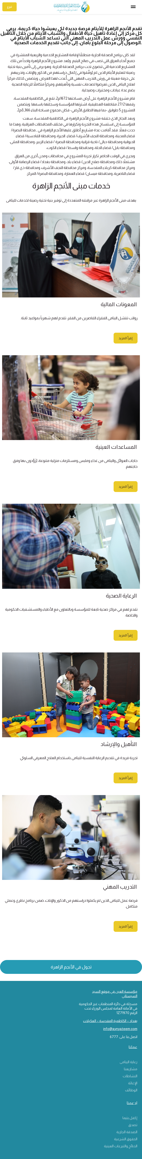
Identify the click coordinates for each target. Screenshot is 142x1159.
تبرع (9, 6)
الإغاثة (132, 1083)
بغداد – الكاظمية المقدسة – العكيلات (110, 1021)
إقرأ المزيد (126, 338)
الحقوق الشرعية (125, 1139)
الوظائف (131, 1090)
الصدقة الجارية (126, 1132)
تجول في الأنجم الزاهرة (71, 966)
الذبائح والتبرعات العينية (120, 1146)
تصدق (132, 1125)
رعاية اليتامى (128, 1062)
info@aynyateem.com (120, 1029)
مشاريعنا (130, 1069)
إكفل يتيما (130, 1118)
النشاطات (130, 1076)
